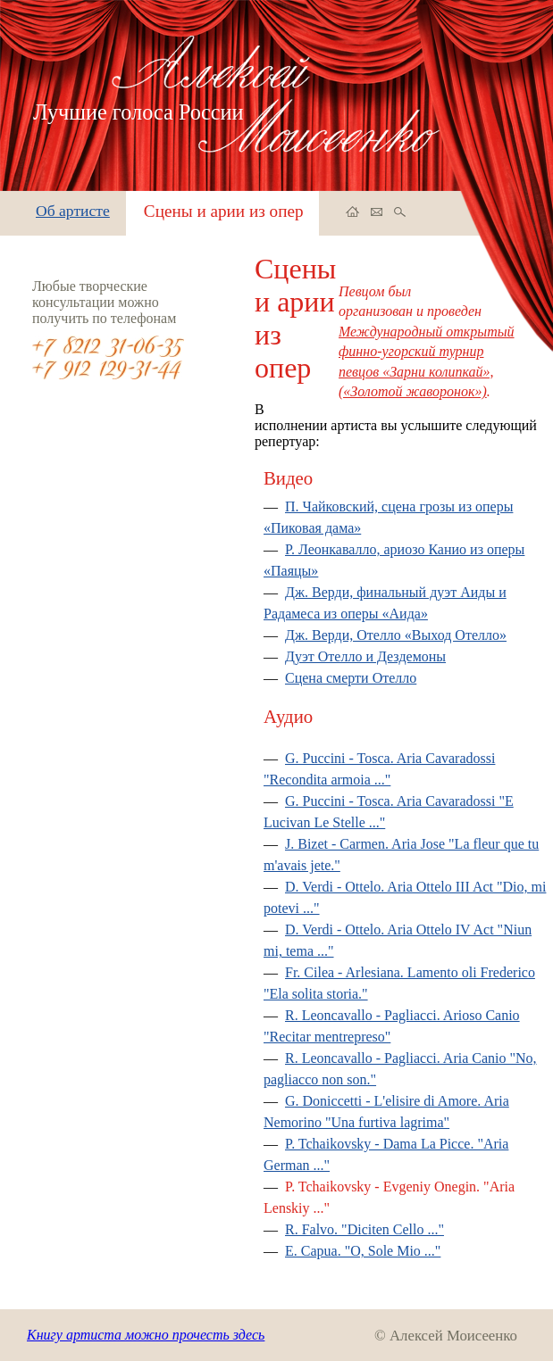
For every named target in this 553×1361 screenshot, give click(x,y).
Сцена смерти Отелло (350, 677)
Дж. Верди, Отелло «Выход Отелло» (396, 635)
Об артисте (73, 211)
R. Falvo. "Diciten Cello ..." (364, 1229)
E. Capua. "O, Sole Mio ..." (362, 1250)
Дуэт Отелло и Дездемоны (365, 656)
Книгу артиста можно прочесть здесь (145, 1334)
